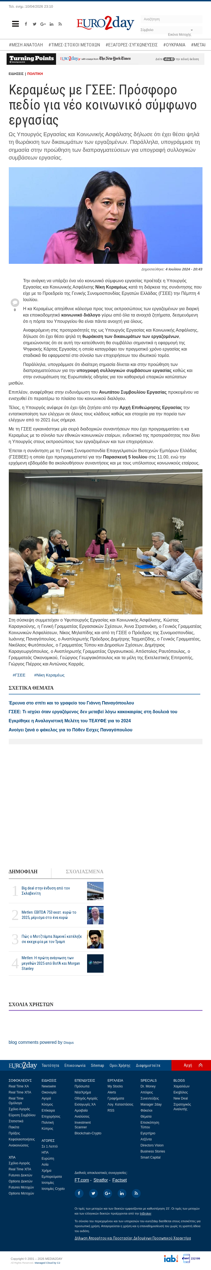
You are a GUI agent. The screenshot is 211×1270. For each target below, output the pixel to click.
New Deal (181, 1098)
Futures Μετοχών (21, 1187)
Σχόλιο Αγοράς (19, 1109)
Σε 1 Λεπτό (50, 1146)
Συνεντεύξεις (150, 1098)
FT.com (82, 1180)
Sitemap (97, 1065)
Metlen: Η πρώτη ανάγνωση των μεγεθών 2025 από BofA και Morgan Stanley (51, 963)
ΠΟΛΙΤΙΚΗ (35, 74)
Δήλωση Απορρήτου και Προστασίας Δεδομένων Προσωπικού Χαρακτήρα (133, 1238)
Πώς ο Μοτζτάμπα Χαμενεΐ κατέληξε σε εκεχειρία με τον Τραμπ (52, 939)
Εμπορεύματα (52, 1177)
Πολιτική (48, 1122)
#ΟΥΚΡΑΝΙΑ (174, 44)
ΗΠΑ (45, 1152)
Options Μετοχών (21, 1193)
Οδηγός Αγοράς (86, 1098)
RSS (111, 1110)
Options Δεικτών (21, 1181)
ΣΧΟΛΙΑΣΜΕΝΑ (84, 871)
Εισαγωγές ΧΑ (85, 1104)
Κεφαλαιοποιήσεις (22, 1139)
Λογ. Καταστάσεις (121, 1104)
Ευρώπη (48, 1158)
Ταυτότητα (50, 1065)
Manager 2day (151, 1104)
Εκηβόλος (181, 1092)
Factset (119, 1180)
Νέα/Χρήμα (83, 1092)
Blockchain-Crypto (88, 1133)
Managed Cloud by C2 (47, 1262)
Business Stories (153, 1151)
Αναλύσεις (82, 1116)
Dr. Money (148, 1086)
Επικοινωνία (75, 1065)
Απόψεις (147, 1092)
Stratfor (100, 1180)
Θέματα (146, 1116)
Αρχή (188, 1065)
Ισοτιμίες (48, 1183)
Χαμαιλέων (182, 1086)
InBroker (145, 1213)
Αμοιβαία (81, 1110)
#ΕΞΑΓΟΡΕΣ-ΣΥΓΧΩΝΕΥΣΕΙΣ (132, 44)
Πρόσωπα (82, 1086)
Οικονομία (49, 1092)
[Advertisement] (105, 806)
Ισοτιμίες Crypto (53, 1189)
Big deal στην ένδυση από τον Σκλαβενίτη (46, 891)
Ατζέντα (146, 1139)
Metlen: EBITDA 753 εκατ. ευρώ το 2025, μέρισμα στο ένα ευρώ (49, 915)
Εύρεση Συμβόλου (22, 1115)
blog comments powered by (41, 1042)
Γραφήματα (116, 1098)
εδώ (169, 59)
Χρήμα (46, 1171)
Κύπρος (47, 1129)
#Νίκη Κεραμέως (49, 675)
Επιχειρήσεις (51, 1116)
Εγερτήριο (148, 1133)
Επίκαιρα (48, 1110)
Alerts (112, 1092)
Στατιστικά (16, 1121)
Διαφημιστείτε (148, 1065)
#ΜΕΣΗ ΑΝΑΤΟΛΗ (26, 44)
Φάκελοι (146, 1110)
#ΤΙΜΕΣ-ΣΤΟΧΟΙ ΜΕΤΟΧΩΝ (74, 44)
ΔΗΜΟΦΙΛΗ (23, 871)
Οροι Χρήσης (120, 1065)
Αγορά (46, 1098)
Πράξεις (14, 1133)
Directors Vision (152, 1145)
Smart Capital (151, 1157)
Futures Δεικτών (20, 1175)
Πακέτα (14, 1127)
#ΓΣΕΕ (19, 675)
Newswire (49, 1086)
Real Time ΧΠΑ (20, 1092)
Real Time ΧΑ (19, 1086)
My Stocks (115, 1086)
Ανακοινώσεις (19, 1145)
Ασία (45, 1165)
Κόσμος (47, 1104)
